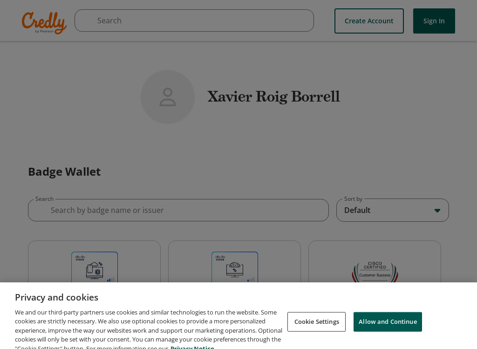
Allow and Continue (387, 331)
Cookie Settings (316, 331)
